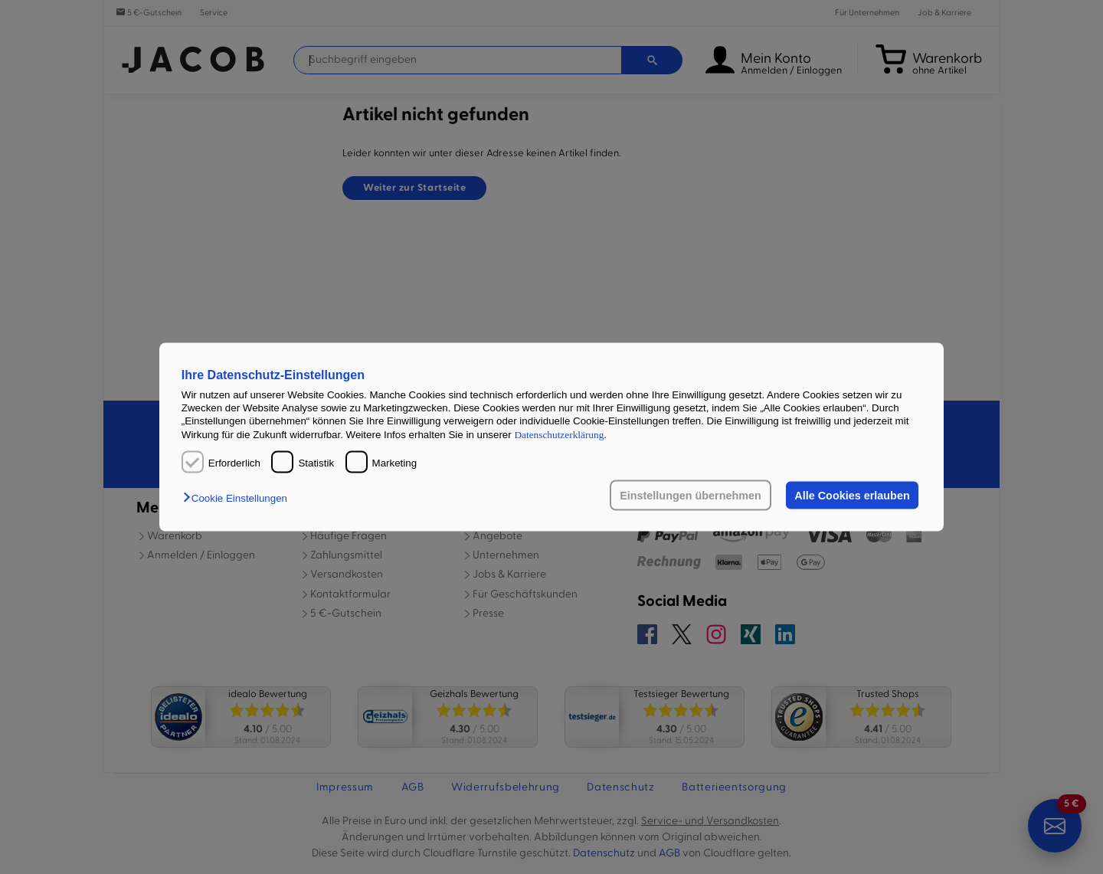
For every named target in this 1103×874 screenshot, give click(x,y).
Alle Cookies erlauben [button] (851, 495)
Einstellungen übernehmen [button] (690, 495)
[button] (239, 498)
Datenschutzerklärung (559, 434)
